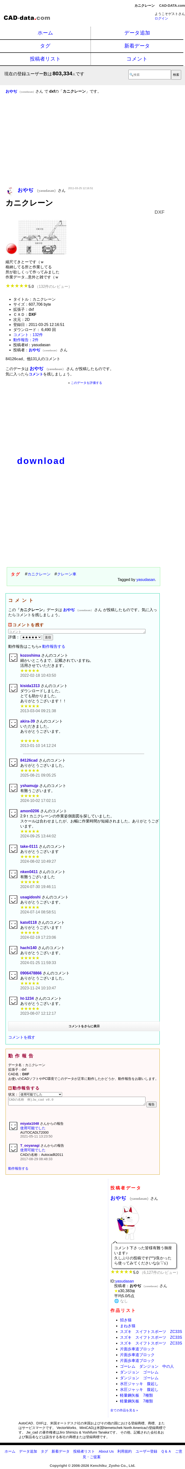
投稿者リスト (45, 59)
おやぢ (130, 1199)
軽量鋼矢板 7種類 (136, 1397)
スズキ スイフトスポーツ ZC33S (151, 1333)
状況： (35, 1094)
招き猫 (126, 1321)
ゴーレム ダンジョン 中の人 (147, 1368)
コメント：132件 (28, 335)
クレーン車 (66, 574)
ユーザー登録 (146, 1453)
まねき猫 (127, 1327)
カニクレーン (39, 574)
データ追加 (137, 32)
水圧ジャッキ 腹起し (139, 1385)
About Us (106, 1453)
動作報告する (53, 646)
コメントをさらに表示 (84, 1026)
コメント (137, 59)
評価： (25, 637)
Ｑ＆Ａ (166, 1453)
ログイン (161, 18)
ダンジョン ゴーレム (139, 1374)
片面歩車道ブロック (137, 1350)
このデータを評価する (86, 383)
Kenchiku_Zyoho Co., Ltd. (112, 1467)
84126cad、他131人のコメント (33, 359)
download (41, 461)
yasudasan (145, 580)
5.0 (39, 286)
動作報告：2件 (26, 340)
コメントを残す (21, 1037)
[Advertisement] (85, 147)
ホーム (45, 32)
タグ (45, 45)
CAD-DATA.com (172, 5)
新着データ (137, 45)
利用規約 (124, 1453)
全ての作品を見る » (124, 1412)
